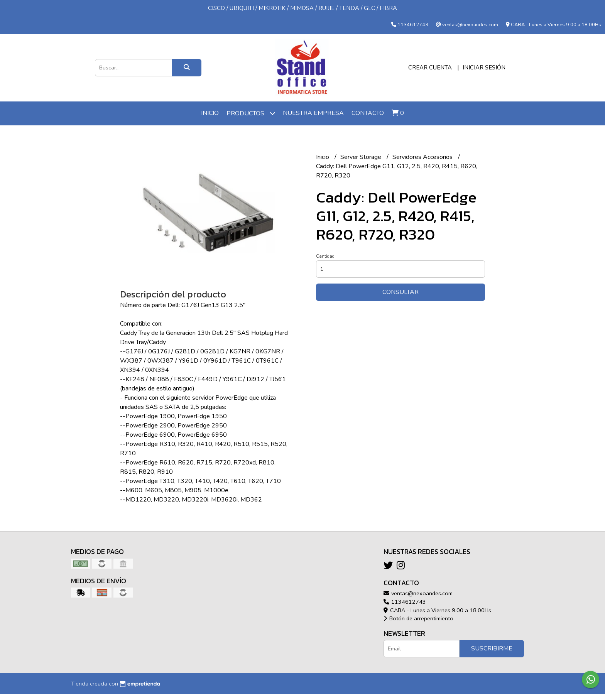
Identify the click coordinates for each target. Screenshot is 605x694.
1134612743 (405, 602)
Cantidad (325, 256)
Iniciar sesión (484, 67)
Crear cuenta (430, 67)
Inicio (210, 113)
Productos (250, 113)
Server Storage (361, 157)
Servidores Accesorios (423, 157)
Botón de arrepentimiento (418, 618)
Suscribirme (491, 648)
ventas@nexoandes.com (418, 593)
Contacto (368, 113)
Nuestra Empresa (313, 113)
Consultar (400, 292)
